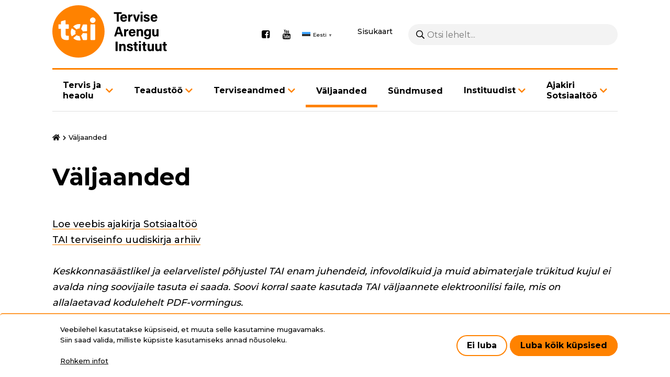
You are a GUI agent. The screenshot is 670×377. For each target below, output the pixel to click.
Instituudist (490, 90)
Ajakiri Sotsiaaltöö (571, 90)
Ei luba (482, 345)
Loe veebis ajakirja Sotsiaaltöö (124, 224)
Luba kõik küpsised (563, 345)
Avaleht (56, 137)
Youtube (286, 34)
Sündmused (415, 91)
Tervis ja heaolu (82, 90)
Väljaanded (341, 91)
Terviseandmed (249, 90)
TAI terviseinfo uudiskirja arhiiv (126, 240)
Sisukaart (375, 31)
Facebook (265, 34)
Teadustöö (158, 90)
